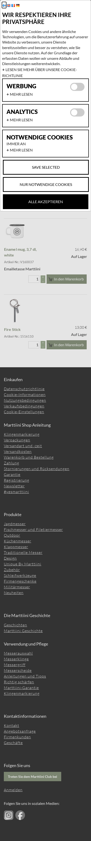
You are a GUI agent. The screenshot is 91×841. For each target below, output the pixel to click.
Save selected (46, 167)
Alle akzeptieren (45, 201)
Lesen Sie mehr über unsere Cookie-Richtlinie (39, 72)
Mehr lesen (21, 94)
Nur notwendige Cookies (46, 184)
